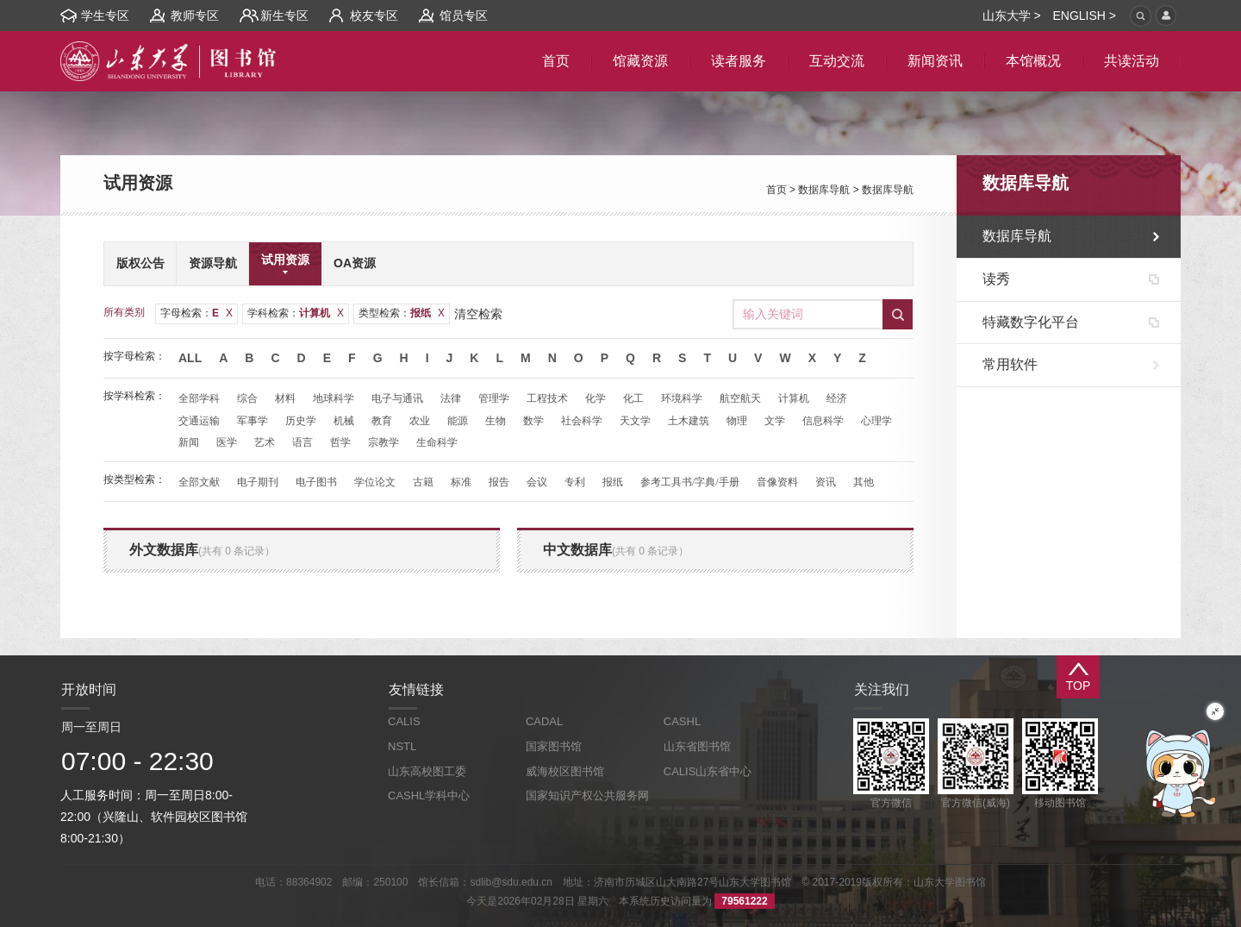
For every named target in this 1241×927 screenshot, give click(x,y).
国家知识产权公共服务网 (587, 795)
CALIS (404, 721)
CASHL (682, 721)
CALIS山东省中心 (708, 771)
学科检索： (295, 313)
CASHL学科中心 (429, 795)
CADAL (544, 721)
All (190, 358)
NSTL (402, 746)
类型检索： (402, 313)
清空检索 (478, 314)
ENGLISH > (1084, 15)
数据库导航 (824, 190)
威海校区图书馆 (565, 771)
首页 (776, 190)
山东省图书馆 (697, 746)
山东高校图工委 (427, 771)
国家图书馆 (554, 746)
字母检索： (196, 313)
